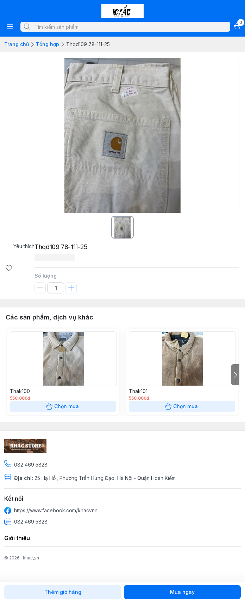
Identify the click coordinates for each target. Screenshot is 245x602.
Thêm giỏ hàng (62, 592)
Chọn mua (63, 406)
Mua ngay (182, 592)
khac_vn (31, 557)
